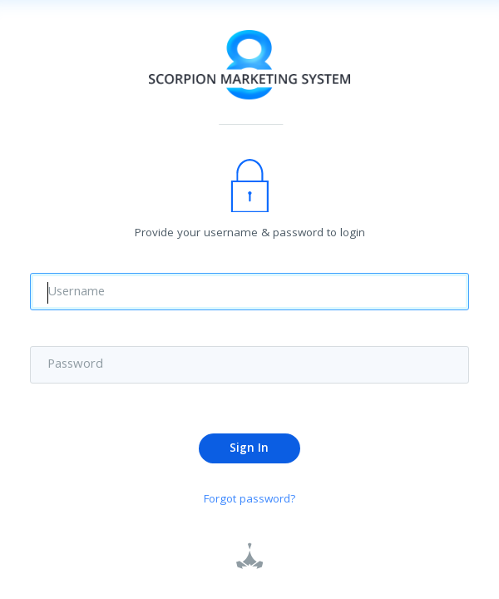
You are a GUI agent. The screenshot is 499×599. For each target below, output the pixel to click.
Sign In (249, 449)
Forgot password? (250, 501)
